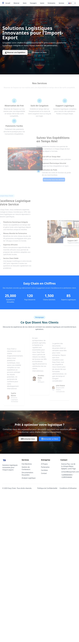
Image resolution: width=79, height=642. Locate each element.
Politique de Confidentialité (47, 488)
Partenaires (45, 467)
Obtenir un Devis (39, 52)
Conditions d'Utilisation (68, 488)
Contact (44, 473)
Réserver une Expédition (15, 52)
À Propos (44, 464)
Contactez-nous (28, 439)
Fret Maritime (27, 464)
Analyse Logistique (29, 478)
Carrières (44, 470)
